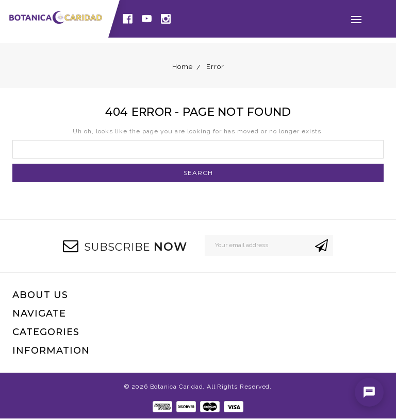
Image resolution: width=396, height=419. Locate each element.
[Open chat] (369, 392)
